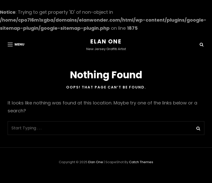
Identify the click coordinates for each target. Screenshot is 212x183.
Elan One (106, 41)
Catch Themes (141, 162)
